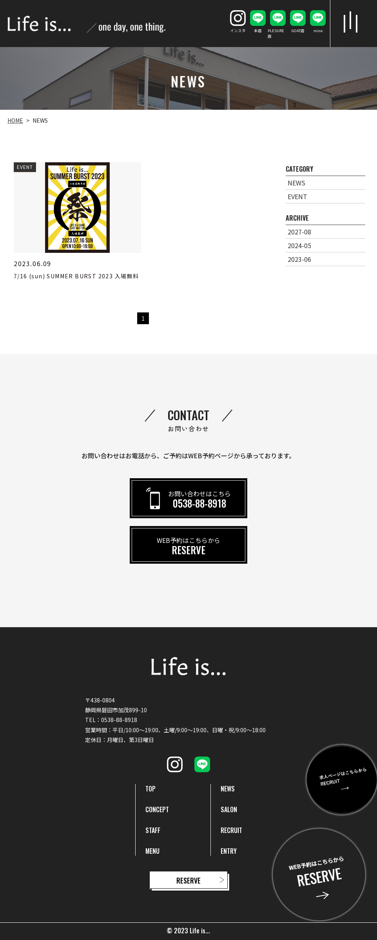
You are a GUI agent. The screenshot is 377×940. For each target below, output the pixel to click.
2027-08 (299, 231)
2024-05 (299, 245)
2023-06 (299, 259)
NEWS (296, 182)
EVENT (297, 196)
